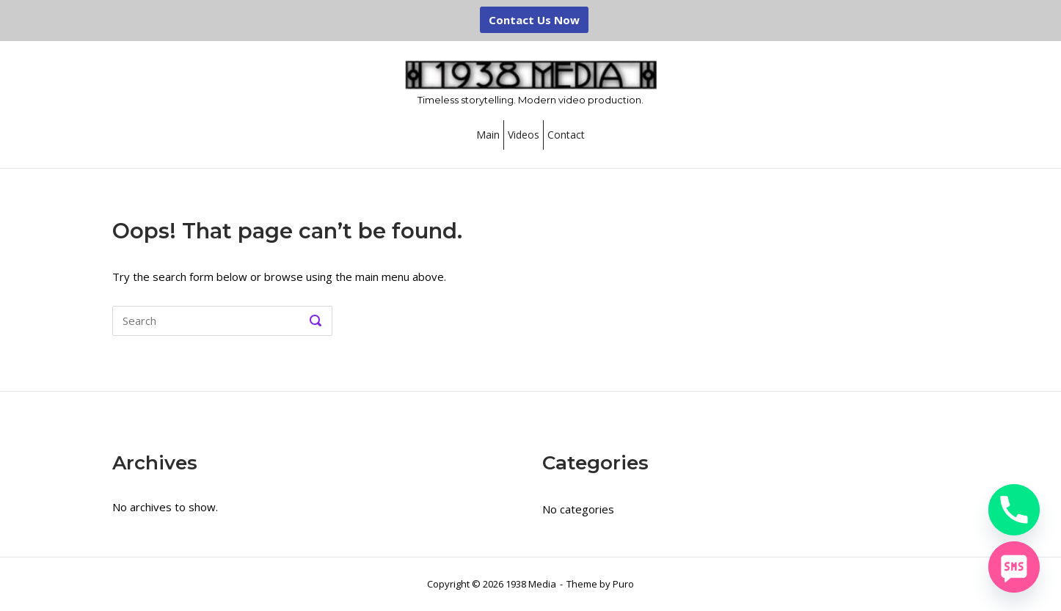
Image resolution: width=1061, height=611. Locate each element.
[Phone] (1014, 509)
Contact (566, 135)
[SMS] (1014, 567)
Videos (523, 135)
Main (488, 135)
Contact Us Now (534, 19)
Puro (623, 583)
